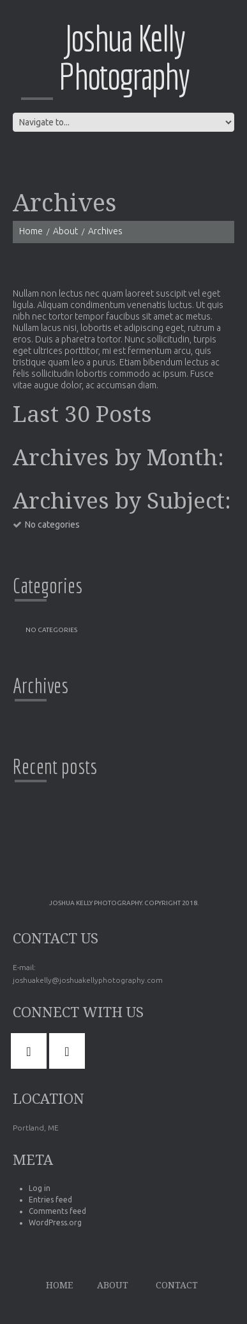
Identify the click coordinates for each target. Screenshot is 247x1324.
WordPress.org (55, 1222)
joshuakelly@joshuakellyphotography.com (88, 980)
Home (31, 231)
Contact (177, 1285)
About (65, 231)
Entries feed (50, 1199)
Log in (39, 1188)
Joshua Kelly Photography (124, 57)
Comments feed (57, 1211)
